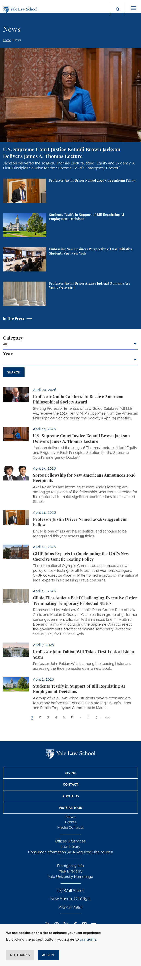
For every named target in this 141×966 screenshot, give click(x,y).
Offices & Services (70, 841)
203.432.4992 (70, 906)
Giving (70, 773)
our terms (88, 939)
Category (13, 338)
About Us (70, 796)
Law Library (70, 846)
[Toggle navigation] (133, 8)
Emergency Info (70, 866)
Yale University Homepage (70, 876)
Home (7, 40)
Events (70, 822)
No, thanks (20, 955)
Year (8, 354)
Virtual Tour (70, 808)
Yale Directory (70, 871)
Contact (70, 784)
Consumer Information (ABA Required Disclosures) (70, 852)
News (17, 40)
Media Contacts (70, 827)
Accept (48, 955)
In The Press (14, 318)
